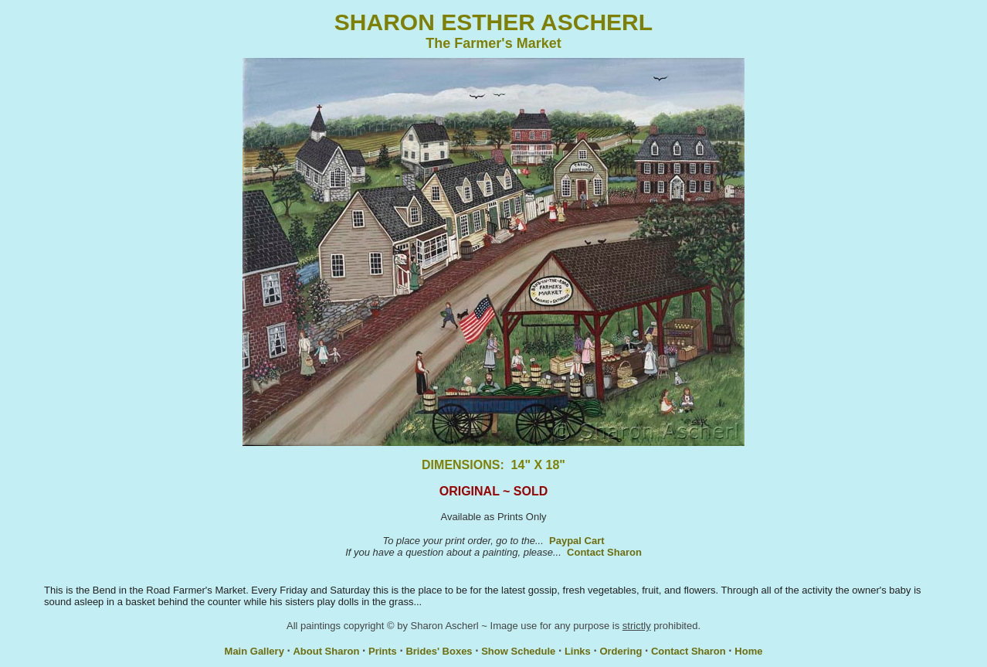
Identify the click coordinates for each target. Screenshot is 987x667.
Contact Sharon (604, 552)
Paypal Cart (577, 540)
